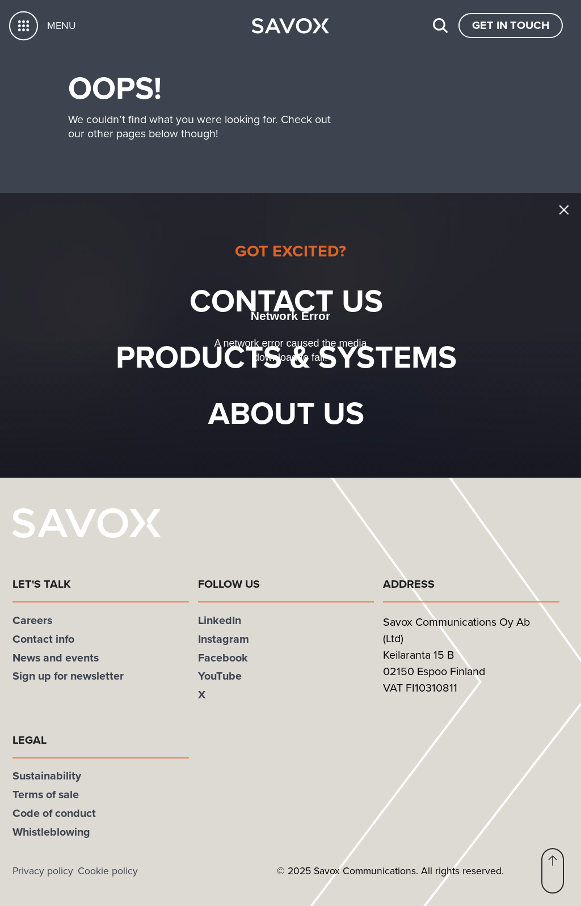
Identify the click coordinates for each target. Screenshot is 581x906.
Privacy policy (42, 870)
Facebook (223, 658)
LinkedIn (219, 620)
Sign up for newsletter (68, 676)
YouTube (220, 676)
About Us (305, 413)
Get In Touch (510, 25)
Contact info (43, 639)
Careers (32, 620)
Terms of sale (45, 794)
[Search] (440, 25)
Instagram (223, 639)
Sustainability (46, 776)
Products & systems (305, 357)
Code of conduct (54, 813)
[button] (552, 871)
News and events (55, 658)
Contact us (305, 301)
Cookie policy (108, 870)
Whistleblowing (51, 832)
